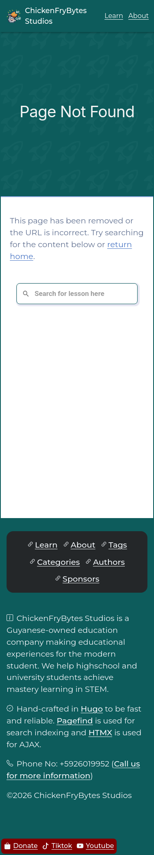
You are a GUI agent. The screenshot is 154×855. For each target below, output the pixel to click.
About (139, 16)
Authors (109, 562)
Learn (114, 16)
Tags (117, 545)
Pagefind (75, 720)
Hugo (91, 709)
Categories (58, 562)
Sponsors (80, 579)
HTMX (100, 732)
